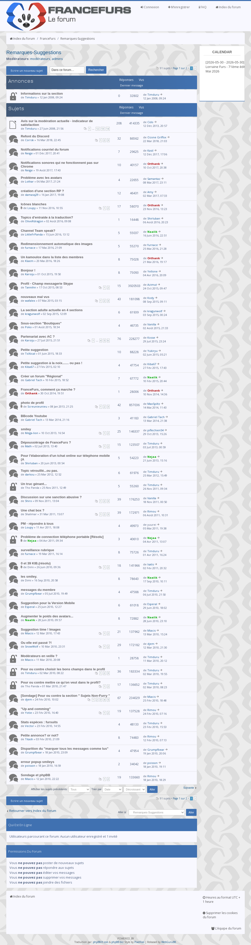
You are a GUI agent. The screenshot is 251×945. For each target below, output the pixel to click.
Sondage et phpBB (35, 775)
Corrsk (29, 140)
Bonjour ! (28, 270)
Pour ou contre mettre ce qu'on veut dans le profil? (61, 682)
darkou (29, 474)
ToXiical (30, 353)
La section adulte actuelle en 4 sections (52, 310)
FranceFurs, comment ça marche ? (48, 389)
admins (57, 58)
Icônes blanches (33, 204)
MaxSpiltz (153, 404)
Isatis (150, 564)
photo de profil (32, 403)
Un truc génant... (34, 484)
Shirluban (153, 218)
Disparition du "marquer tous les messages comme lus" (64, 748)
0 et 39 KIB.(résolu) (35, 563)
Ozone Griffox (156, 137)
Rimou (151, 511)
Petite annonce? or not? (39, 735)
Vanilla (151, 324)
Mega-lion (31, 433)
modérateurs (40, 58)
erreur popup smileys (37, 762)
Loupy (31, 208)
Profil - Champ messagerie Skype (47, 283)
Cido (150, 122)
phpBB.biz (117, 942)
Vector (29, 726)
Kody (150, 298)
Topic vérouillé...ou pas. (39, 470)
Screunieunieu (37, 406)
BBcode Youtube (34, 416)
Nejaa (151, 457)
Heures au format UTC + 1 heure (221, 899)
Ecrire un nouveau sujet (27, 70)
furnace (30, 247)
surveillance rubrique (37, 550)
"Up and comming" (35, 709)
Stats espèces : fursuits (39, 722)
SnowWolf (31, 646)
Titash (29, 739)
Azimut (152, 284)
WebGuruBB (168, 942)
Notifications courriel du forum (45, 149)
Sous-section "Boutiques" (41, 323)
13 (102, 128)
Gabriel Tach (33, 380)
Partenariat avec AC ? (38, 336)
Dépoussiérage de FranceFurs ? (46, 442)
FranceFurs (47, 38)
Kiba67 (29, 367)
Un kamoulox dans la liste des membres (52, 257)
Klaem (29, 261)
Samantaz (153, 179)
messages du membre (38, 590)
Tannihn (30, 287)
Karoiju (29, 274)
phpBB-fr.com (100, 942)
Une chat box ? (32, 510)
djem (150, 644)
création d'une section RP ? (42, 191)
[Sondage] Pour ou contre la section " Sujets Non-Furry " (65, 696)
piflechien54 (155, 430)
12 (97, 128)
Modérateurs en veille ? (39, 656)
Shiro (28, 501)
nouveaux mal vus (35, 297)
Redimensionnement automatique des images (56, 244)
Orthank (153, 164)
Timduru (31, 97)
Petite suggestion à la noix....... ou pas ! (51, 363)
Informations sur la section (42, 93)
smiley (26, 429)
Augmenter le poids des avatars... (47, 616)
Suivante (188, 787)
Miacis (29, 633)
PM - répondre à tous (37, 523)
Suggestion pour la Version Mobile (48, 603)
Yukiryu (152, 351)
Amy (150, 192)
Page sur (180, 68)
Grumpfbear (33, 593)
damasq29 (31, 195)
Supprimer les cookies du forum (220, 915)
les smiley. (29, 576)
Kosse (151, 337)
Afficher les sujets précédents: (60, 789)
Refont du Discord (35, 136)
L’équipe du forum (226, 928)
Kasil (150, 150)
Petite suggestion (34, 350)
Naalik (152, 232)
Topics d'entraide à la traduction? (47, 217)
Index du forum (228, 7)
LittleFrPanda (34, 234)
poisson (30, 765)
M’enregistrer (179, 7)
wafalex (30, 300)
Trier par (106, 789)
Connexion (150, 7)
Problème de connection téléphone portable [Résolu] (62, 537)
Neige (29, 153)
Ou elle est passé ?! (36, 643)
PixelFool (139, 942)
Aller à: (122, 812)
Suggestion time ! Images (41, 629)
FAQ (203, 7)
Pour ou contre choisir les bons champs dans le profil (63, 669)
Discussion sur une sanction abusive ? (51, 497)
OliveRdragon (34, 221)
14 (107, 128)
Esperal (30, 607)
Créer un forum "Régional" (41, 376)
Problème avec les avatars (41, 178)
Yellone (152, 271)
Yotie (28, 712)
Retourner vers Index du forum (32, 810)
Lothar (29, 181)
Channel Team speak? (38, 231)
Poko (28, 327)
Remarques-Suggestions (77, 38)
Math (28, 446)
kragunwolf (32, 314)
